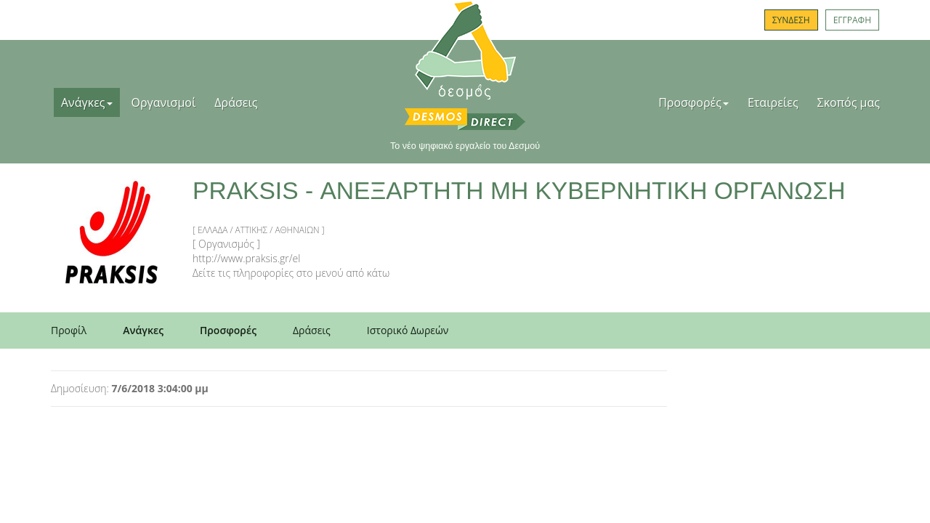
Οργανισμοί (164, 102)
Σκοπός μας (848, 102)
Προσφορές (693, 102)
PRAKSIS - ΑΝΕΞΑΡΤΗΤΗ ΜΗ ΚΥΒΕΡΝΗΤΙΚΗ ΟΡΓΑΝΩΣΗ (519, 190)
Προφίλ (68, 330)
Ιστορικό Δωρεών (408, 330)
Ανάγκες (87, 102)
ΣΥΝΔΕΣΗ (791, 20)
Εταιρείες (773, 102)
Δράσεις (235, 102)
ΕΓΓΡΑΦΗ (852, 20)
